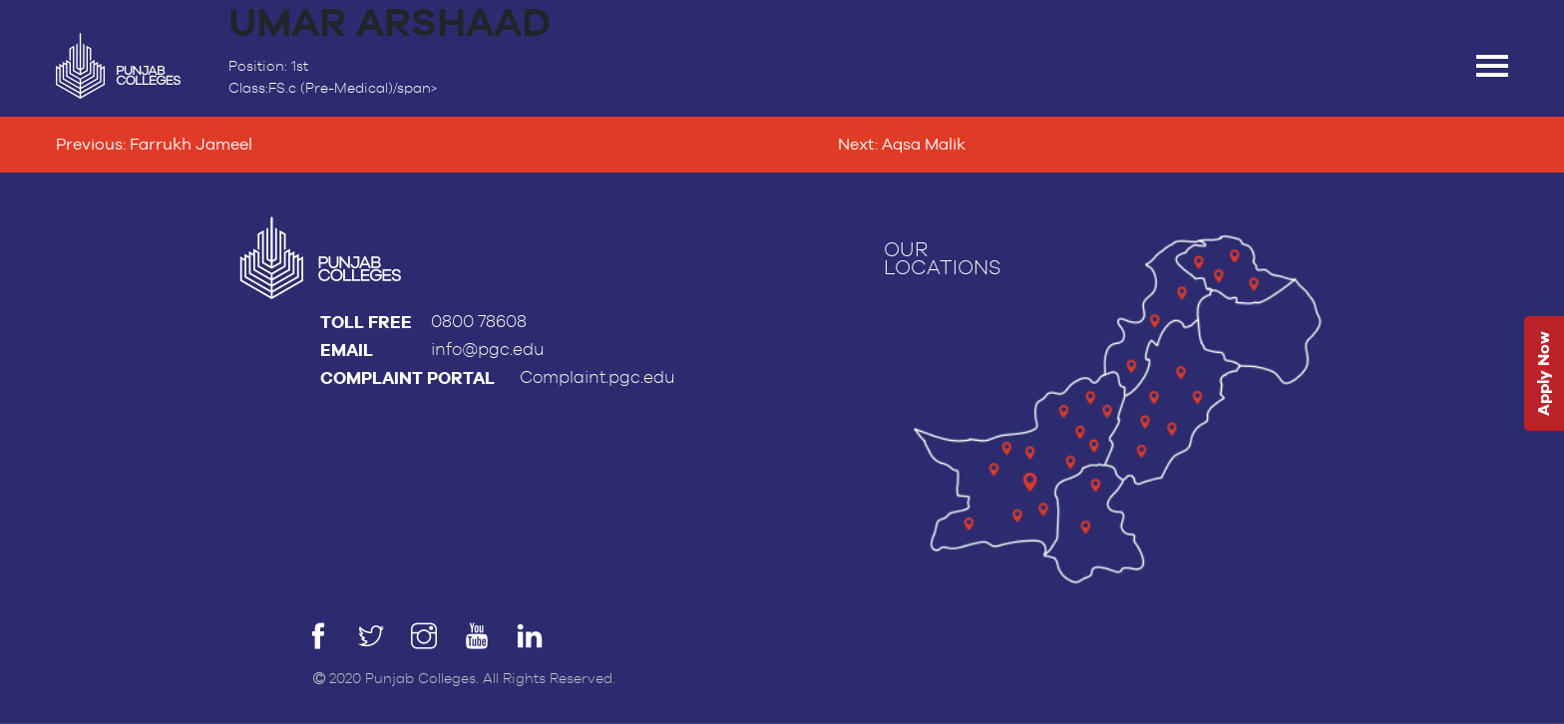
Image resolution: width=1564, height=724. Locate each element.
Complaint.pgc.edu (597, 377)
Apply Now (1543, 374)
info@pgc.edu (488, 349)
